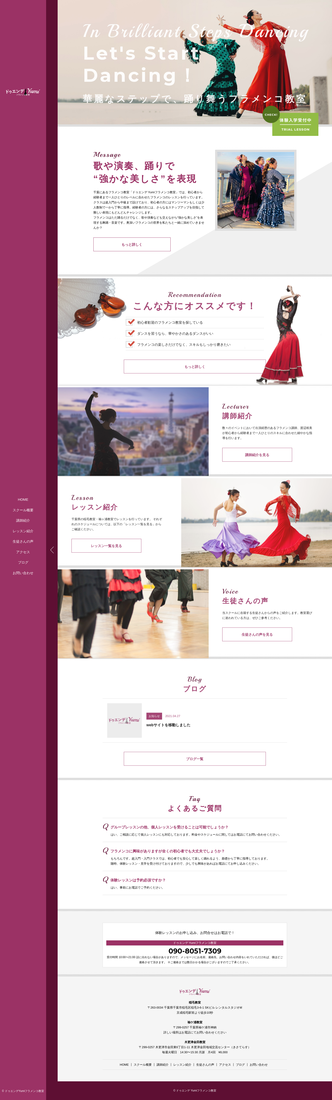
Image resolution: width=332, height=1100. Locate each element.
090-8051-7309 (195, 951)
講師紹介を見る (245, 466)
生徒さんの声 (23, 541)
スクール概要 (23, 510)
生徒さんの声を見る (245, 646)
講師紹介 (23, 520)
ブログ (23, 562)
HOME (23, 499)
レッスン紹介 (23, 531)
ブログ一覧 (195, 770)
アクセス (23, 552)
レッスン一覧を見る (94, 557)
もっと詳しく (116, 245)
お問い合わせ (23, 573)
